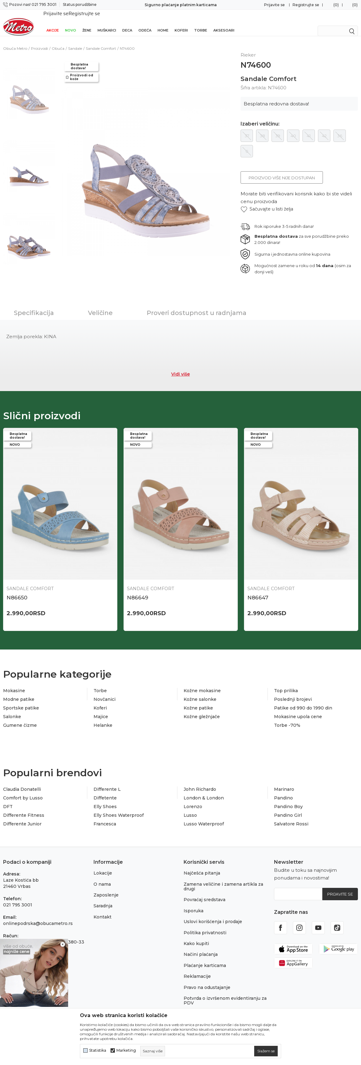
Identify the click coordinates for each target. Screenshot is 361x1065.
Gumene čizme (20, 718)
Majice (101, 710)
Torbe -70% (287, 718)
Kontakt (102, 910)
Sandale (75, 41)
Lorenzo (193, 800)
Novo (70, 22)
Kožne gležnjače (202, 710)
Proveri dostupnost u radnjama (196, 306)
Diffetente (105, 791)
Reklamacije (197, 969)
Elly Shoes (105, 800)
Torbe (200, 22)
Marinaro (284, 782)
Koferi (181, 22)
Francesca (105, 817)
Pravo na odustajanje (207, 980)
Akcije (52, 22)
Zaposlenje (106, 888)
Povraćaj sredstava (204, 893)
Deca (127, 22)
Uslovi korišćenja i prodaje (213, 915)
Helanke (103, 718)
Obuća (58, 41)
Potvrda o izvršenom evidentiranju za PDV (225, 994)
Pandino (283, 791)
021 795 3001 (17, 898)
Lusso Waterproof (204, 817)
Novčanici (104, 692)
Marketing (126, 1050)
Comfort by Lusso (23, 791)
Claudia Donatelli (22, 782)
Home (163, 22)
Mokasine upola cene (298, 710)
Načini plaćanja (201, 947)
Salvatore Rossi (291, 817)
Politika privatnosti (205, 926)
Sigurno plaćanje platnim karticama (181, 4)
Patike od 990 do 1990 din (303, 701)
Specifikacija (34, 306)
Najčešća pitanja (202, 866)
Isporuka (193, 904)
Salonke (12, 710)
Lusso (190, 808)
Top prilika (286, 684)
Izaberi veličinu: (260, 117)
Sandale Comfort (101, 41)
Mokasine (14, 684)
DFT (8, 800)
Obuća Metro (15, 41)
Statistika (97, 1050)
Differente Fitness (23, 808)
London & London (204, 791)
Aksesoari (223, 22)
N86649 (137, 591)
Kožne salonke (200, 692)
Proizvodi (39, 41)
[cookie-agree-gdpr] (266, 1051)
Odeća (144, 22)
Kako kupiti (196, 936)
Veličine (100, 306)
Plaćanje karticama (205, 958)
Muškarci (107, 22)
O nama (102, 877)
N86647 (257, 591)
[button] (267, 202)
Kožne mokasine (202, 684)
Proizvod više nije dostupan (282, 170)
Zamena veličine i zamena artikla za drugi (223, 880)
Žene (86, 22)
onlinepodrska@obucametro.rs (38, 916)
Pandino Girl (288, 808)
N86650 (17, 591)
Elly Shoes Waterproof (119, 808)
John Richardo (200, 782)
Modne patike (18, 692)
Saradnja (103, 899)
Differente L (107, 782)
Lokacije (103, 866)
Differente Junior (22, 817)
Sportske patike (21, 701)
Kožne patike (198, 701)
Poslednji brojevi (293, 692)
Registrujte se (306, 4)
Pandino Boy (288, 800)
